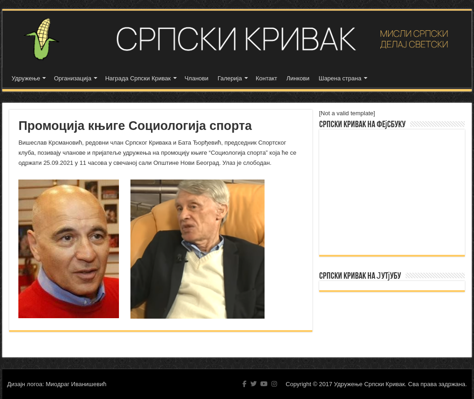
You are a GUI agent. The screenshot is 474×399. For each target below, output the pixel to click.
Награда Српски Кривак (138, 78)
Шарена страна (340, 78)
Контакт (266, 78)
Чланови (197, 78)
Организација (72, 78)
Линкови (298, 78)
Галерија (230, 78)
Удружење (25, 78)
